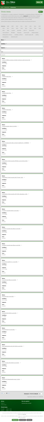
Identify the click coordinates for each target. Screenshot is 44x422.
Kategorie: (3, 26)
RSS (40, 11)
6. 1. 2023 (4, 316)
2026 (8, 30)
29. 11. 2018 (4, 63)
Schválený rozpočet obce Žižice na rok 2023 (12, 245)
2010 (17, 26)
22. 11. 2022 (4, 366)
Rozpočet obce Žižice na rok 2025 (10, 280)
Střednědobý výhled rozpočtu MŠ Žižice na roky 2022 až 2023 (16, 161)
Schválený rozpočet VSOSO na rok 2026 (11, 210)
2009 (12, 26)
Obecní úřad (6, 7)
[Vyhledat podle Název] (22, 42)
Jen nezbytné (22, 419)
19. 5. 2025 (4, 349)
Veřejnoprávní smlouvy (7, 34)
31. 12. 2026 (4, 218)
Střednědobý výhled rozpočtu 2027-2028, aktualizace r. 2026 (15, 194)
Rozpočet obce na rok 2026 (9, 296)
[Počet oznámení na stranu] (41, 393)
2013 (31, 26)
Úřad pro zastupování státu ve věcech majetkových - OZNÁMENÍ (16, 142)
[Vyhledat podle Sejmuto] (22, 50)
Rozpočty (19, 32)
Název (3, 40)
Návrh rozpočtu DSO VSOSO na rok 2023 (11, 362)
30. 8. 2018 (4, 146)
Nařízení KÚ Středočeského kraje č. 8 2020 (12, 379)
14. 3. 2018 (4, 80)
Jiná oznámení (6, 32)
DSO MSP (19, 30)
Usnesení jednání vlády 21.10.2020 (10, 126)
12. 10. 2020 (4, 383)
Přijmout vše (15, 419)
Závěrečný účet (14, 36)
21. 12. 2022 (4, 249)
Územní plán (26, 32)
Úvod (2, 7)
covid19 (13, 30)
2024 (40, 28)
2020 (22, 28)
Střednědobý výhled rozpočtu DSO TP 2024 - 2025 (13, 177)
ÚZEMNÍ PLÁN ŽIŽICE (7, 76)
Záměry (37, 34)
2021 (26, 28)
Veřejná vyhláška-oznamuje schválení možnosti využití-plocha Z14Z (17, 60)
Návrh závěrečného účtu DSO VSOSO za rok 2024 (13, 346)
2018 (13, 28)
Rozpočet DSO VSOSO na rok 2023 (10, 313)
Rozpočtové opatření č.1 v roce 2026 (10, 261)
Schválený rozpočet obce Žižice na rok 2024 (12, 228)
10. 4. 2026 (4, 265)
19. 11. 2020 (4, 164)
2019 (17, 28)
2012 (26, 26)
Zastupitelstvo (6, 36)
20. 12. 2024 (4, 283)
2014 (35, 26)
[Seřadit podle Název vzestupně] (5, 39)
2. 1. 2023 (4, 181)
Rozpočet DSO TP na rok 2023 (9, 329)
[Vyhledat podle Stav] (22, 55)
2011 (21, 26)
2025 (4, 30)
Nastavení (29, 419)
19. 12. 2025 (4, 197)
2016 (4, 28)
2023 (35, 28)
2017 (8, 28)
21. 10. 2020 (4, 130)
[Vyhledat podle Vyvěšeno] (22, 46)
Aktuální (4, 69)
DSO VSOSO (31, 30)
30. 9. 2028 (4, 150)
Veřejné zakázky (35, 32)
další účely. (24, 414)
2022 (31, 28)
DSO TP (25, 30)
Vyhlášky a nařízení (19, 34)
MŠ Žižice (13, 32)
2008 (8, 26)
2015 (40, 26)
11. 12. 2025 (4, 214)
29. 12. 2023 (4, 232)
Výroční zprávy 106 (29, 34)
